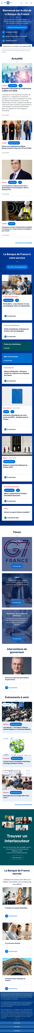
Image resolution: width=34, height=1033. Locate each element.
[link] (9, 32)
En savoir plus (8, 360)
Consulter (7, 348)
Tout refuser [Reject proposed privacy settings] (17, 1026)
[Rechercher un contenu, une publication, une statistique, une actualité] (17, 46)
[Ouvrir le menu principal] (2, 3)
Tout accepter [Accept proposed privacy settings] (17, 1023)
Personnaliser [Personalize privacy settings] (17, 1030)
